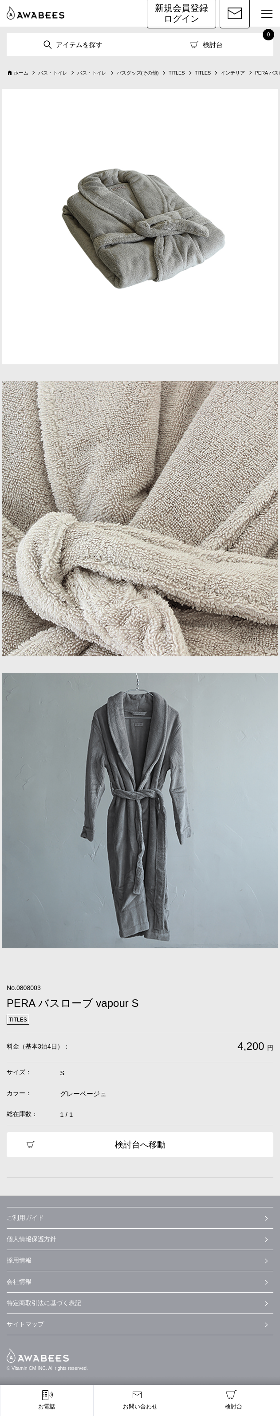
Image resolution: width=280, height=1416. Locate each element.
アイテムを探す (79, 44)
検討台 (213, 44)
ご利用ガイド (25, 1217)
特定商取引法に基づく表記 (44, 1302)
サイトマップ (25, 1324)
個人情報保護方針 (31, 1238)
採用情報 (19, 1260)
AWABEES (38, 1356)
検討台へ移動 (140, 1144)
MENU (262, 15)
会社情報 (19, 1281)
